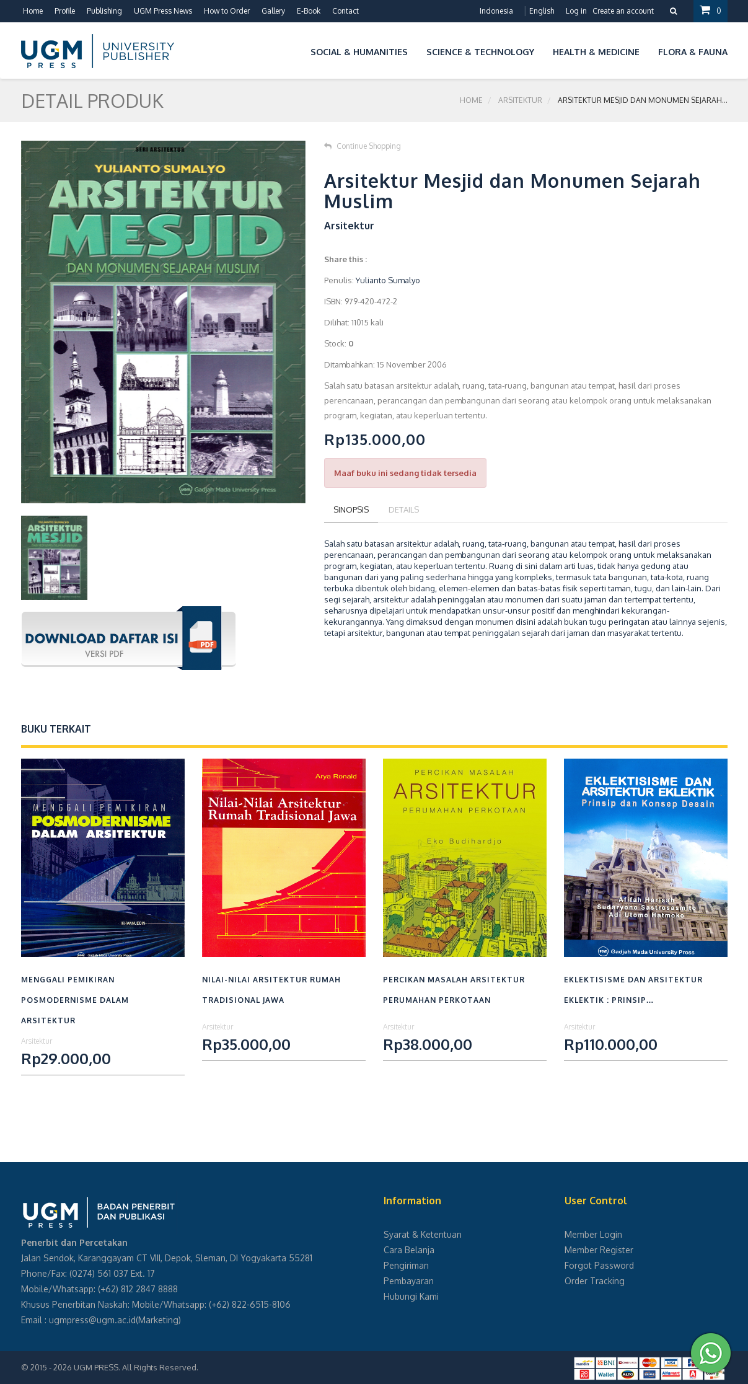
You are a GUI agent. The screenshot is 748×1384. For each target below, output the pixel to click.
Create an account (623, 10)
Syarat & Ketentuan (423, 1234)
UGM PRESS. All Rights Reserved (135, 1367)
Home (33, 10)
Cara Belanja (409, 1250)
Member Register (599, 1250)
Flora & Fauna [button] (693, 51)
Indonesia (496, 10)
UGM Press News (163, 10)
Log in (576, 10)
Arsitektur (520, 100)
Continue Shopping (362, 146)
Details (404, 509)
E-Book (308, 10)
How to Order (227, 10)
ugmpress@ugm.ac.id (92, 1320)
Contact (345, 10)
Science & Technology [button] (480, 51)
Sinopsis (351, 509)
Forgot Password (599, 1265)
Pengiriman (406, 1265)
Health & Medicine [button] (596, 51)
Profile (65, 10)
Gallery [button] (273, 10)
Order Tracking (595, 1281)
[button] (292, 49)
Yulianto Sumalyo (388, 280)
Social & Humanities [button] (359, 51)
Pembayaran (409, 1281)
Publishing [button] (104, 10)
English (541, 10)
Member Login (593, 1234)
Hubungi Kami (411, 1296)
